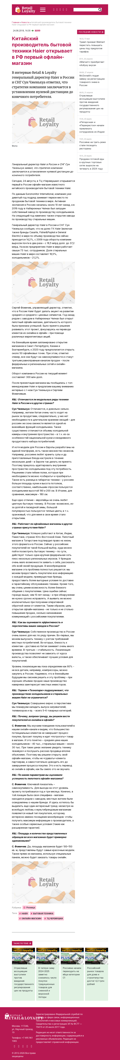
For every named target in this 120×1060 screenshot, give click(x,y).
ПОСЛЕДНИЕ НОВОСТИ (90, 32)
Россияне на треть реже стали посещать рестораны (92, 145)
